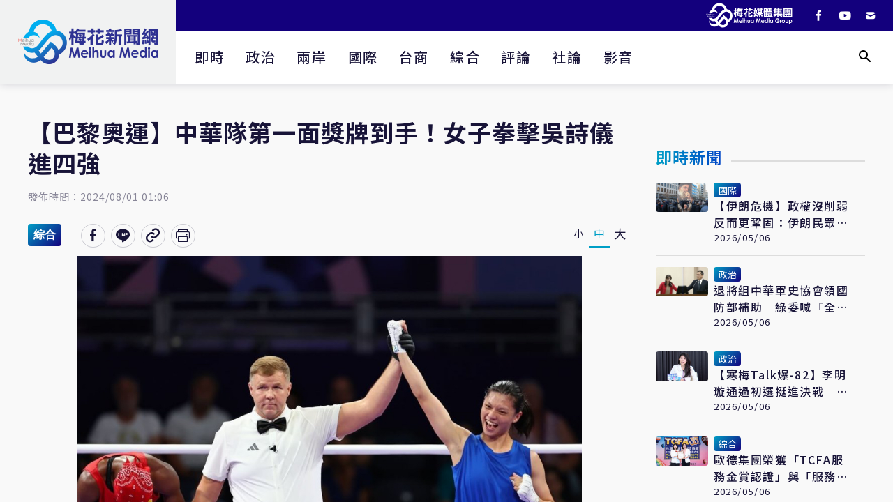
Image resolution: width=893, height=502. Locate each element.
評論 (516, 57)
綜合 (465, 57)
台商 (414, 57)
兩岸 (312, 57)
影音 (618, 57)
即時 (210, 57)
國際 (363, 57)
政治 (261, 57)
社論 (567, 57)
